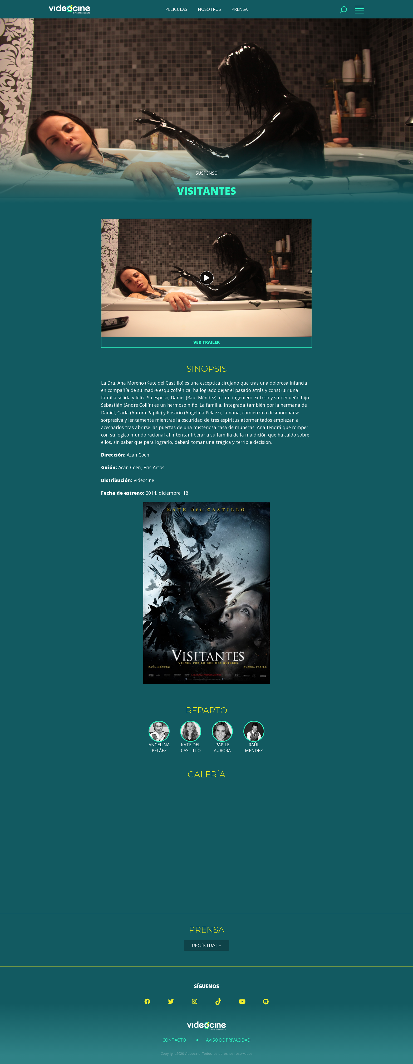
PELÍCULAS (176, 9)
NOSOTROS (209, 9)
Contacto (174, 1040)
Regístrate (206, 945)
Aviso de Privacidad (228, 1040)
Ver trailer (206, 342)
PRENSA (240, 9)
